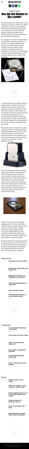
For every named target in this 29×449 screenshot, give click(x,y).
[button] (2, 1)
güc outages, (14, 230)
